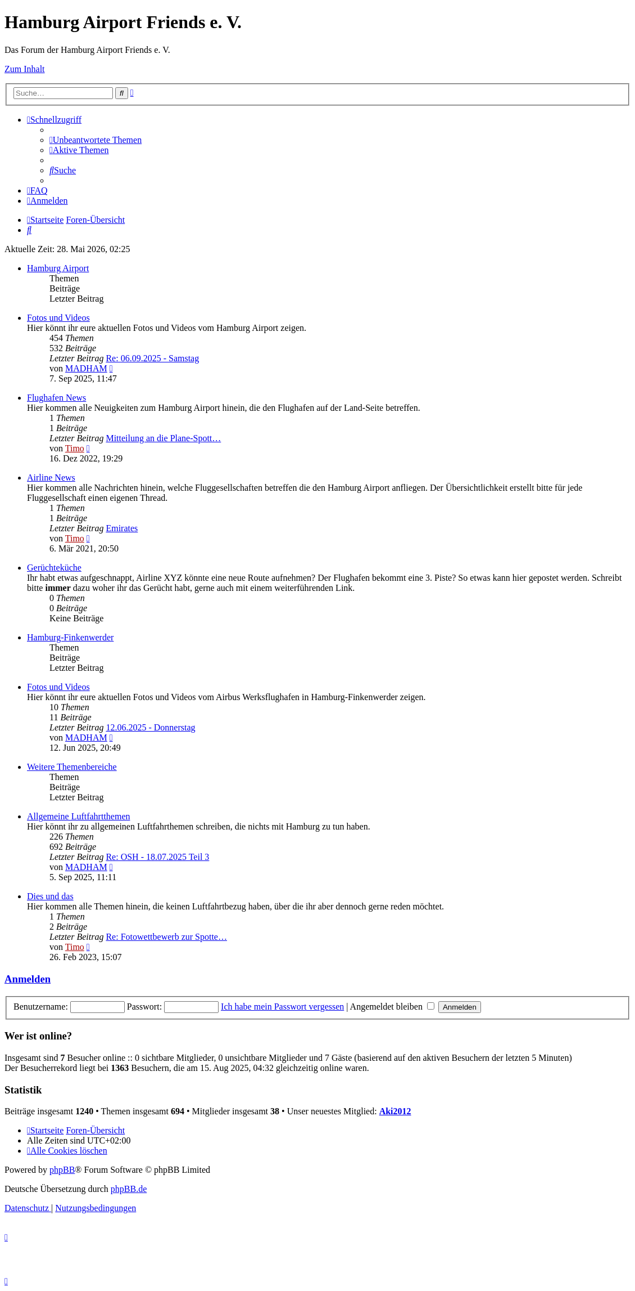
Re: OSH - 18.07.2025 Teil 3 (157, 857)
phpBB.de (129, 1189)
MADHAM (86, 368)
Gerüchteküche (54, 567)
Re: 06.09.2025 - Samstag (152, 358)
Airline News (51, 477)
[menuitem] (95, 140)
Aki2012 (395, 1111)
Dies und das (50, 896)
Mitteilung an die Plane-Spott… (163, 438)
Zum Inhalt (24, 69)
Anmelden (27, 979)
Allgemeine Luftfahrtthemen (78, 816)
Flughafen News (56, 397)
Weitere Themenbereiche (72, 767)
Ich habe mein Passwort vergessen (282, 1006)
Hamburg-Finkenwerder (70, 637)
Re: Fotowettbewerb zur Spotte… (166, 937)
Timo (74, 448)
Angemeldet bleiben (392, 1006)
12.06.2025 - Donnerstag (150, 727)
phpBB (62, 1170)
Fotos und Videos (58, 317)
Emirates (122, 528)
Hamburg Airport (58, 268)
